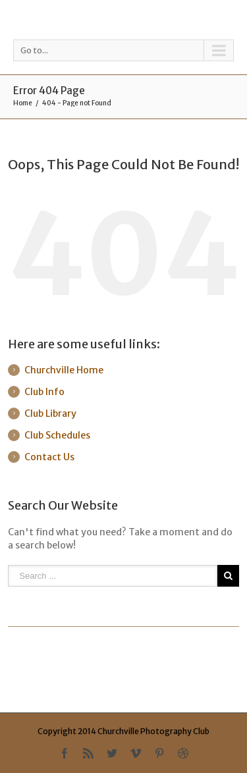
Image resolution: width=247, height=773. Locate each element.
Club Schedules (57, 435)
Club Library (50, 413)
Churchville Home (63, 370)
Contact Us (49, 457)
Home (22, 103)
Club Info (44, 392)
